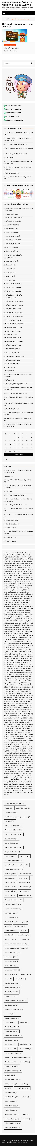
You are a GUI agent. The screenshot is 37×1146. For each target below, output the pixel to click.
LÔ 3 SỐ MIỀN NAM (11, 48)
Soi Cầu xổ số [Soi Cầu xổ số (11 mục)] (10, 1062)
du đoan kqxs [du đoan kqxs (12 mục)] (10, 874)
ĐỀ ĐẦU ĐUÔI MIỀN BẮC (11, 228)
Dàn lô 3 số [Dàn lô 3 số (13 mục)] (10, 878)
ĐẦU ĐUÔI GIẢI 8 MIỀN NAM (12, 337)
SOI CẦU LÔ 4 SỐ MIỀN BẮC (12, 236)
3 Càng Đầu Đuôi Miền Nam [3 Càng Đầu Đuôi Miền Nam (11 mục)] (14, 804)
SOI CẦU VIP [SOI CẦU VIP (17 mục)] (26, 974)
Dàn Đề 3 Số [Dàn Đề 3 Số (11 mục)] (24, 883)
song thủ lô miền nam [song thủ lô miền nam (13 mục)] (12, 1079)
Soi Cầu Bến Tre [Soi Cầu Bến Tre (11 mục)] (11, 996)
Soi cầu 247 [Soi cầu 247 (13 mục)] (21, 979)
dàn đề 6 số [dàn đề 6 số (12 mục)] (24, 891)
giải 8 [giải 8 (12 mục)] (25, 922)
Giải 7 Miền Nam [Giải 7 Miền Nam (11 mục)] (11, 918)
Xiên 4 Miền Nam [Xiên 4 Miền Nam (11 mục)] (11, 1110)
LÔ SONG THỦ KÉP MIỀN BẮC (13, 284)
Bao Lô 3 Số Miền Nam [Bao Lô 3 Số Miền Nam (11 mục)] (13, 826)
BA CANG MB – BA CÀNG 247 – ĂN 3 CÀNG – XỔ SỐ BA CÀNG (17, 3)
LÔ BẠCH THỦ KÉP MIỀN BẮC (13, 255)
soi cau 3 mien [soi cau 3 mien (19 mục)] (10, 939)
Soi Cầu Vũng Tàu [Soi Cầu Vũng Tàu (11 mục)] (11, 1040)
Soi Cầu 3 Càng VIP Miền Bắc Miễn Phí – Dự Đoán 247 (18, 149)
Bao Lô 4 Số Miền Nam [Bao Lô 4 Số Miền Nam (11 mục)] (13, 830)
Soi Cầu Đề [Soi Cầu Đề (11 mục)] (25, 1062)
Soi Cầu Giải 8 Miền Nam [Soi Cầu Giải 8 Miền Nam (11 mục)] (14, 1009)
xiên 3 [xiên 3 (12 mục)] (26, 1097)
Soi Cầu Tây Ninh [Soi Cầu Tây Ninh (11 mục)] (11, 1031)
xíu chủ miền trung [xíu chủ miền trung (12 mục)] (12, 1119)
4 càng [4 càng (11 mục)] (8, 808)
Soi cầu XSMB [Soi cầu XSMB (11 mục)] (25, 1049)
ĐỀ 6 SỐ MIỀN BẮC (9, 272)
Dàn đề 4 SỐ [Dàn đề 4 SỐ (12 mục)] (10, 891)
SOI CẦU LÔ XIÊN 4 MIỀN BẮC (13, 295)
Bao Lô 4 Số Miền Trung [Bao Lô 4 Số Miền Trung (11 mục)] (13, 834)
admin (6, 51)
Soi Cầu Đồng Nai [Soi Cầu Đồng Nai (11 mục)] (11, 1066)
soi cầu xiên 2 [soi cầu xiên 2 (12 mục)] (10, 1044)
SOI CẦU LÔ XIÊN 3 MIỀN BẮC (13, 291)
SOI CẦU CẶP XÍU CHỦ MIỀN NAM (14, 356)
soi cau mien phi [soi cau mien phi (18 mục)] (11, 966)
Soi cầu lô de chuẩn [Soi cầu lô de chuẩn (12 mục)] (12, 1018)
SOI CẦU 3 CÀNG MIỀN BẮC (12, 221)
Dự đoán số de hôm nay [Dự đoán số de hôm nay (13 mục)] (13, 900)
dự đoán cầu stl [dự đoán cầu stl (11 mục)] (25, 896)
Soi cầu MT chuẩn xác (10, 298)
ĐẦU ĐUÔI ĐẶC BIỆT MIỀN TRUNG (14, 324)
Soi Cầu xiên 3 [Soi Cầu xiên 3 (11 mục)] (25, 1044)
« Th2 (5, 459)
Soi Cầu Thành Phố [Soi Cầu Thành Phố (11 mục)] (12, 1027)
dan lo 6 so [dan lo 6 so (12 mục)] (9, 865)
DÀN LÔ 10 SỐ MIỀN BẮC (11, 247)
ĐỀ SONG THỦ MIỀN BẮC (11, 232)
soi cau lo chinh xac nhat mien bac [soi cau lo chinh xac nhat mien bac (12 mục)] (16, 948)
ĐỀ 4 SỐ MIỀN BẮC (9, 268)
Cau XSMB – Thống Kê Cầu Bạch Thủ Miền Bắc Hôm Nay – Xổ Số (18, 139)
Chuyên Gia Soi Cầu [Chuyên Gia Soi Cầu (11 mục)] (12, 852)
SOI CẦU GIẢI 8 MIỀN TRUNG (12, 309)
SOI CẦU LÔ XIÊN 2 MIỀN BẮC (13, 287)
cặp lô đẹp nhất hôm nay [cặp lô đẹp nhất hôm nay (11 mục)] (13, 861)
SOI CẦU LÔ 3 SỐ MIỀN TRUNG (13, 316)
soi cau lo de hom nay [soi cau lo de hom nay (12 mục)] (13, 953)
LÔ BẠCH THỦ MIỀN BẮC (11, 261)
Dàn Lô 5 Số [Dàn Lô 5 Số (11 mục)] (10, 883)
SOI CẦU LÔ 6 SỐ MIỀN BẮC (12, 240)
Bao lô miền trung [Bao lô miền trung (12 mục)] (11, 843)
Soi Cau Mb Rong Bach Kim (12, 173)
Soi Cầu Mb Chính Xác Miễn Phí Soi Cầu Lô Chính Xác (18, 134)
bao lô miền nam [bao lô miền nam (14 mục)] (11, 839)
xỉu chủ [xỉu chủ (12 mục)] (26, 1119)
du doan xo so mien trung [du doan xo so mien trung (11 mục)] (14, 869)
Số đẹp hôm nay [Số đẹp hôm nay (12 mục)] (11, 1084)
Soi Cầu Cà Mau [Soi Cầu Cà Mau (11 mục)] (11, 1005)
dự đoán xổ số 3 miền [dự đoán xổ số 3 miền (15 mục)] (13, 904)
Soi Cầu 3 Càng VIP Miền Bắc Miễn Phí (15, 154)
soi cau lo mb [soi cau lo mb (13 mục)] (10, 957)
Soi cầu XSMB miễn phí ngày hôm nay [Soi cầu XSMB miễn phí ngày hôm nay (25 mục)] (17, 1058)
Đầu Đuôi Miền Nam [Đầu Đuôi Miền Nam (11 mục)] (12, 1123)
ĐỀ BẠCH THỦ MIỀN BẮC (11, 225)
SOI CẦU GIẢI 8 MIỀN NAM (12, 360)
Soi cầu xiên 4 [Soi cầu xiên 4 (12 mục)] (10, 1049)
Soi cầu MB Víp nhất (9, 258)
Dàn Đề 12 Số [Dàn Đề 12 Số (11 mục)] (10, 887)
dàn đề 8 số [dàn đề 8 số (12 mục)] (10, 896)
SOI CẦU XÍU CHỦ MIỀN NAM (12, 345)
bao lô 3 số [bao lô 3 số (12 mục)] (9, 821)
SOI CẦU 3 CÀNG (9, 157)
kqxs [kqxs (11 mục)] (8, 926)
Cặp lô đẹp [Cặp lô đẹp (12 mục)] (24, 856)
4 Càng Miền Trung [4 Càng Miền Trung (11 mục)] (23, 808)
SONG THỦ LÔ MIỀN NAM (11, 352)
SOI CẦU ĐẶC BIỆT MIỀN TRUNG (14, 312)
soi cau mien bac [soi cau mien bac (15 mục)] (11, 961)
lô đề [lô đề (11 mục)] (24, 931)
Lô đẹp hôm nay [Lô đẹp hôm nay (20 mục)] (11, 931)
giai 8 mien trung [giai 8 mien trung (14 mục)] (11, 913)
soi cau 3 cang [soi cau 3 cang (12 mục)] (23, 935)
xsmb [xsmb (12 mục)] (26, 1114)
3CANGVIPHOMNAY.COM (14, 105)
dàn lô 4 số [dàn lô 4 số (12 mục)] (23, 878)
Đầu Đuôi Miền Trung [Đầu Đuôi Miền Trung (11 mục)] (12, 1128)
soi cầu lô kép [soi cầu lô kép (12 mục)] (10, 1023)
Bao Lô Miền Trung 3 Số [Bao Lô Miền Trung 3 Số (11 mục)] (13, 847)
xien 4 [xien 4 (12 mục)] (8, 1088)
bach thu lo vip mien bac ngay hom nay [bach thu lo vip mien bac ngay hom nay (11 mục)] (17, 817)
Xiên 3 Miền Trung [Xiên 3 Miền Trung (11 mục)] (11, 1106)
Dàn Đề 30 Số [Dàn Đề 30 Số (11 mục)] (25, 887)
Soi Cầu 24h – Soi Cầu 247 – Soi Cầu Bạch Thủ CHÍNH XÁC (18, 168)
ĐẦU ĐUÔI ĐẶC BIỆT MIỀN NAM (13, 341)
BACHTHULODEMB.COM (13, 112)
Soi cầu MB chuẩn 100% (11, 214)
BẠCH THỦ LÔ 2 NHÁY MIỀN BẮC (14, 217)
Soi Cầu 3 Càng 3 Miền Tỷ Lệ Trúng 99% (15, 144)
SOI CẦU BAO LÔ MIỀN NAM (12, 349)
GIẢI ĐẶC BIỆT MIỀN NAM (11, 364)
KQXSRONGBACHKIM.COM (14, 120)
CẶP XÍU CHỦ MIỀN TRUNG (12, 331)
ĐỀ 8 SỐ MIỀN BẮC (9, 280)
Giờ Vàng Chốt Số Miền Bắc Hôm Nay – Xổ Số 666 (17, 178)
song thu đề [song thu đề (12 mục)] (10, 1075)
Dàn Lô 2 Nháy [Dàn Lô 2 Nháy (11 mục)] (25, 874)
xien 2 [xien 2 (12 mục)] (25, 1084)
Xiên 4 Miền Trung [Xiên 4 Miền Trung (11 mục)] (11, 1114)
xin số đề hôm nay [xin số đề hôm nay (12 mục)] (22, 1088)
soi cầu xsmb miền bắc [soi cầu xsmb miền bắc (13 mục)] (13, 1053)
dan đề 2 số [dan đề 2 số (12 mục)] (23, 865)
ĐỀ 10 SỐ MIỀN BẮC (10, 276)
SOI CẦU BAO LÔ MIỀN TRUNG (13, 301)
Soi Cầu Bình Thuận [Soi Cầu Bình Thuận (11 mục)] (12, 988)
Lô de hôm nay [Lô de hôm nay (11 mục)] (20, 926)
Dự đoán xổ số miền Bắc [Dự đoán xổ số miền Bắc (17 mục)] (13, 909)
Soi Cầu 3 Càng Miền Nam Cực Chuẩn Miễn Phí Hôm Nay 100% (18, 162)
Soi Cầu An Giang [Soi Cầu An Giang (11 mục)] (11, 983)
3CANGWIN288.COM (12, 116)
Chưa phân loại (8, 476)
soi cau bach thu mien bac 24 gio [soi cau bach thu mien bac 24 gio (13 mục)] (16, 944)
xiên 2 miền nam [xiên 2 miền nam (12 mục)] (11, 1093)
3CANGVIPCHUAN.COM (13, 109)
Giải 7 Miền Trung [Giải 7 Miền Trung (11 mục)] (11, 922)
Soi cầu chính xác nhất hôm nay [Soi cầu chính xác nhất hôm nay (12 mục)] (15, 1001)
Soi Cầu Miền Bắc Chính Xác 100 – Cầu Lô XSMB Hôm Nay (18, 413)
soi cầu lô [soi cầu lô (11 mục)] (9, 1014)
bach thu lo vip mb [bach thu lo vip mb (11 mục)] (11, 812)
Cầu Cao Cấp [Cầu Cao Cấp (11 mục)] (10, 856)
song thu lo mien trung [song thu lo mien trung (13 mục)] (13, 1071)
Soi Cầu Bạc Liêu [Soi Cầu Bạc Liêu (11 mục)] (11, 992)
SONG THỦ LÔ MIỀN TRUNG (12, 320)
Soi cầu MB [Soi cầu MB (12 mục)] (24, 1023)
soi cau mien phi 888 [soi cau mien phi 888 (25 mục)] (12, 970)
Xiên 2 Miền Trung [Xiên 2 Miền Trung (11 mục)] (11, 1097)
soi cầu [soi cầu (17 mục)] (8, 979)
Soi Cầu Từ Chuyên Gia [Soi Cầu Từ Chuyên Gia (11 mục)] (13, 1036)
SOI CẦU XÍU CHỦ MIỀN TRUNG (13, 305)
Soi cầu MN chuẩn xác (9, 45)
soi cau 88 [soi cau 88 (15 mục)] (24, 939)
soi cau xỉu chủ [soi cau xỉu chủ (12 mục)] (11, 974)
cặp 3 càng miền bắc (10, 265)
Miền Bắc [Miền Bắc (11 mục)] (9, 935)
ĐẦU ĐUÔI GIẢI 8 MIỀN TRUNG (13, 327)
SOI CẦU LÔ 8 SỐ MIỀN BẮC (12, 243)
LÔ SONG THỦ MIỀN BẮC (11, 251)
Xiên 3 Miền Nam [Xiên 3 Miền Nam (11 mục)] (11, 1101)
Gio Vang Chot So (9, 370)
